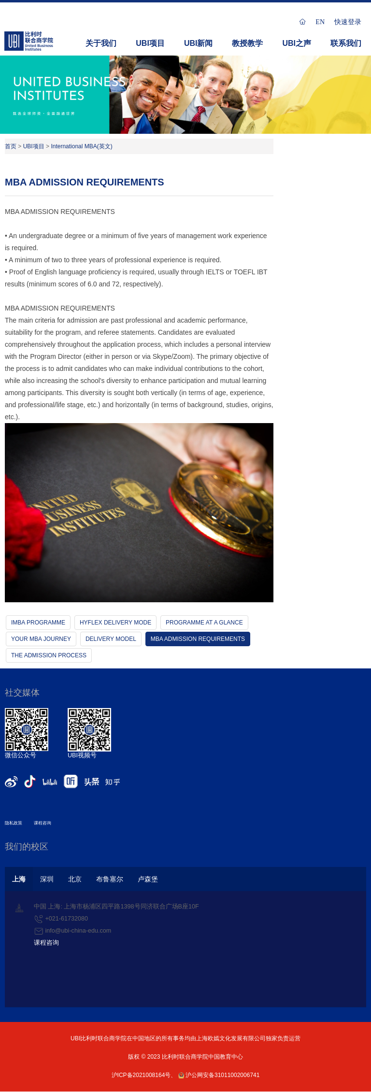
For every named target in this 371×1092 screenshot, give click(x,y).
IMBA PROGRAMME (38, 622)
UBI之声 (296, 43)
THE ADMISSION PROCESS (48, 655)
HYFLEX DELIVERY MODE (115, 622)
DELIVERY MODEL (111, 639)
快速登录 (347, 21)
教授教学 (247, 43)
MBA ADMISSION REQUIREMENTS (198, 639)
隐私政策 (13, 823)
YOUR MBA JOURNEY (41, 639)
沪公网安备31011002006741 (219, 1075)
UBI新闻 (198, 43)
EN (320, 21)
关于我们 (101, 43)
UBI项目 (150, 43)
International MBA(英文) (81, 146)
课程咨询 (42, 823)
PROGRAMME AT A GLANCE (204, 622)
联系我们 (345, 43)
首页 (10, 146)
